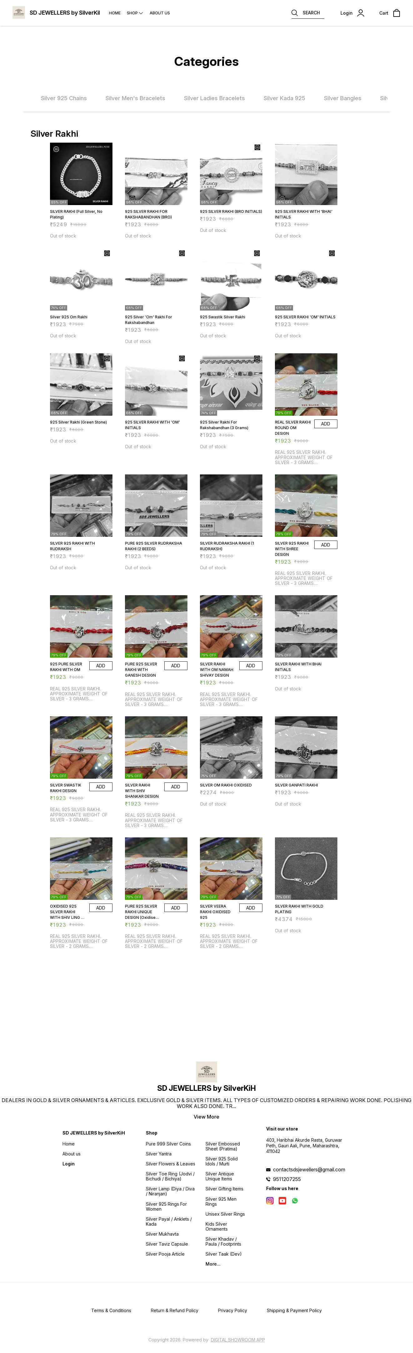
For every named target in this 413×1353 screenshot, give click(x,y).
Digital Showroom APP (238, 1339)
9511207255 (287, 1179)
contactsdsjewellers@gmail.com (309, 1169)
